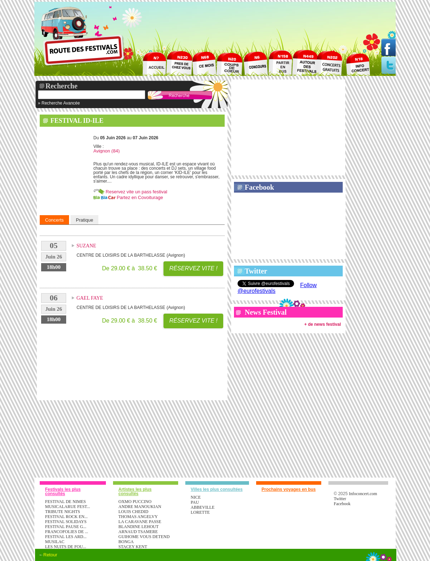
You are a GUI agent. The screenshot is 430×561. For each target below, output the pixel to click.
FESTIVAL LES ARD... (66, 536)
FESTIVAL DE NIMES (65, 501)
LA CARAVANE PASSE (139, 521)
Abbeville (203, 507)
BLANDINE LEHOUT (138, 526)
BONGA (126, 541)
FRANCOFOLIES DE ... (66, 531)
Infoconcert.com (363, 493)
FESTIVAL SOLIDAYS (66, 521)
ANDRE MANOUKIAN (139, 506)
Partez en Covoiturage (140, 197)
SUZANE (86, 245)
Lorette (200, 512)
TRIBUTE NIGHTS (62, 511)
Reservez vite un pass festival (136, 191)
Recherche (61, 86)
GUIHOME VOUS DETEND (144, 536)
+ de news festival (322, 324)
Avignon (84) (106, 151)
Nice (196, 497)
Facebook (259, 187)
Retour (50, 554)
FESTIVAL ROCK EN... (66, 516)
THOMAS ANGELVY (138, 516)
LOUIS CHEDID (133, 511)
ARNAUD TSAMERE (138, 531)
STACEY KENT (132, 546)
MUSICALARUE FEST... (67, 506)
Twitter (256, 271)
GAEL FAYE (90, 298)
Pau (195, 502)
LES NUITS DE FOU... (65, 546)
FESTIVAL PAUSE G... (65, 526)
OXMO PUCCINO (134, 501)
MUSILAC (54, 541)
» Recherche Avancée (59, 103)
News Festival (266, 312)
